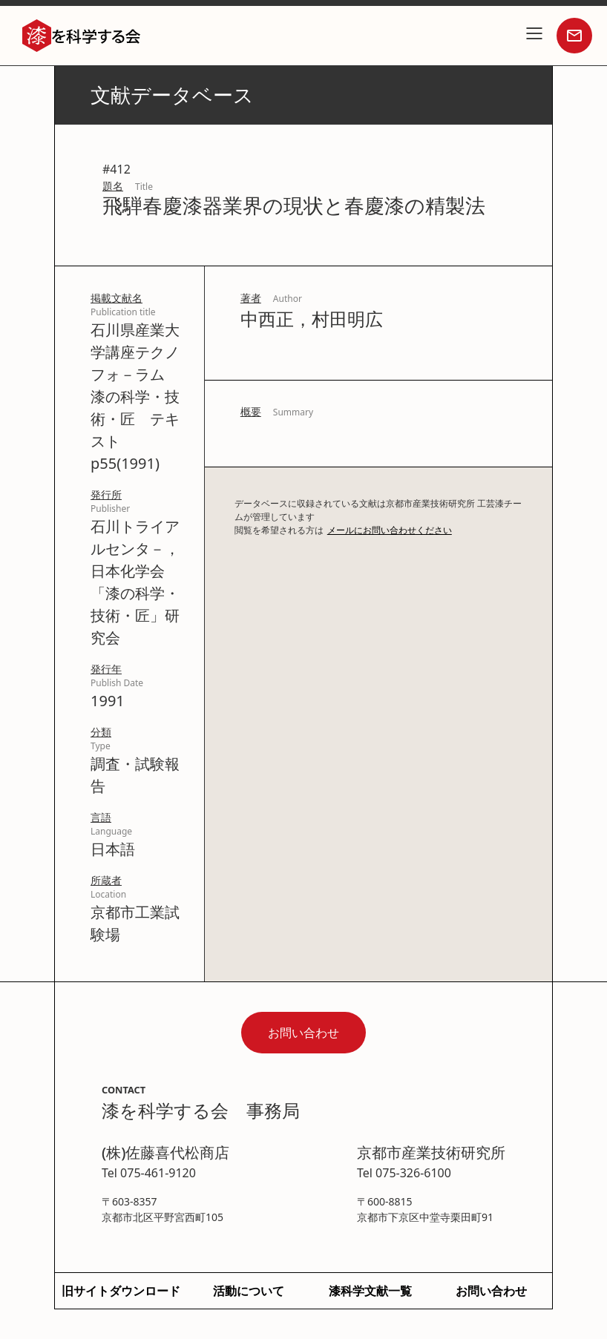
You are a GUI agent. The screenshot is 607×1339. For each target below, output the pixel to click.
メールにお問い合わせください (389, 530)
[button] (534, 35)
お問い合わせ (303, 1032)
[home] (81, 36)
